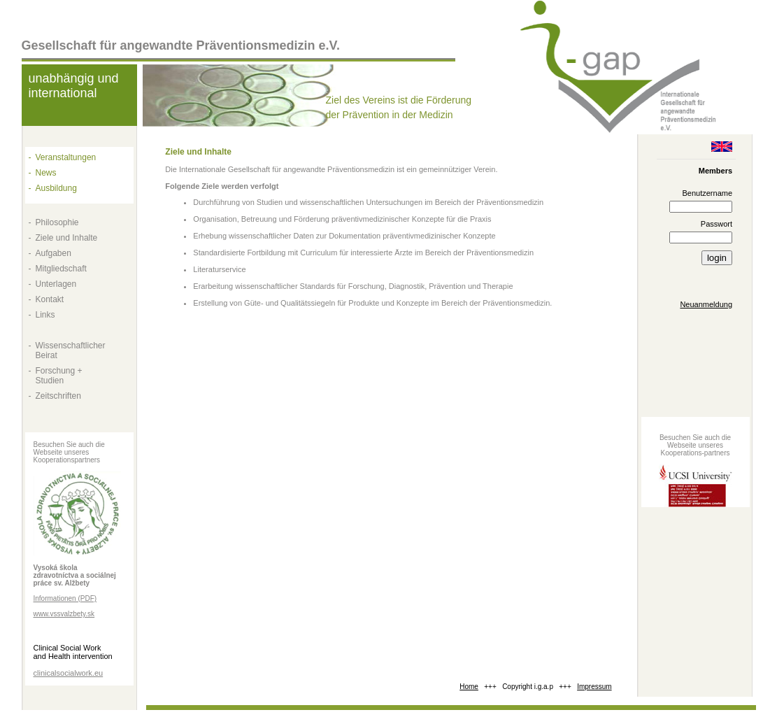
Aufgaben (53, 253)
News (46, 173)
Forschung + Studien (59, 375)
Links (45, 315)
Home (468, 686)
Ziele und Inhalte (67, 238)
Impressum (594, 686)
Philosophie (57, 222)
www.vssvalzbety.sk (64, 614)
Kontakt (50, 299)
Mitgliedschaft (61, 269)
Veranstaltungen (66, 157)
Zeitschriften (58, 396)
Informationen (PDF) (65, 598)
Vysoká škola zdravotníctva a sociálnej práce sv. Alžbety (75, 575)
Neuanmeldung (706, 304)
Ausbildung (56, 188)
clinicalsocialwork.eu (69, 673)
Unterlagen (56, 284)
